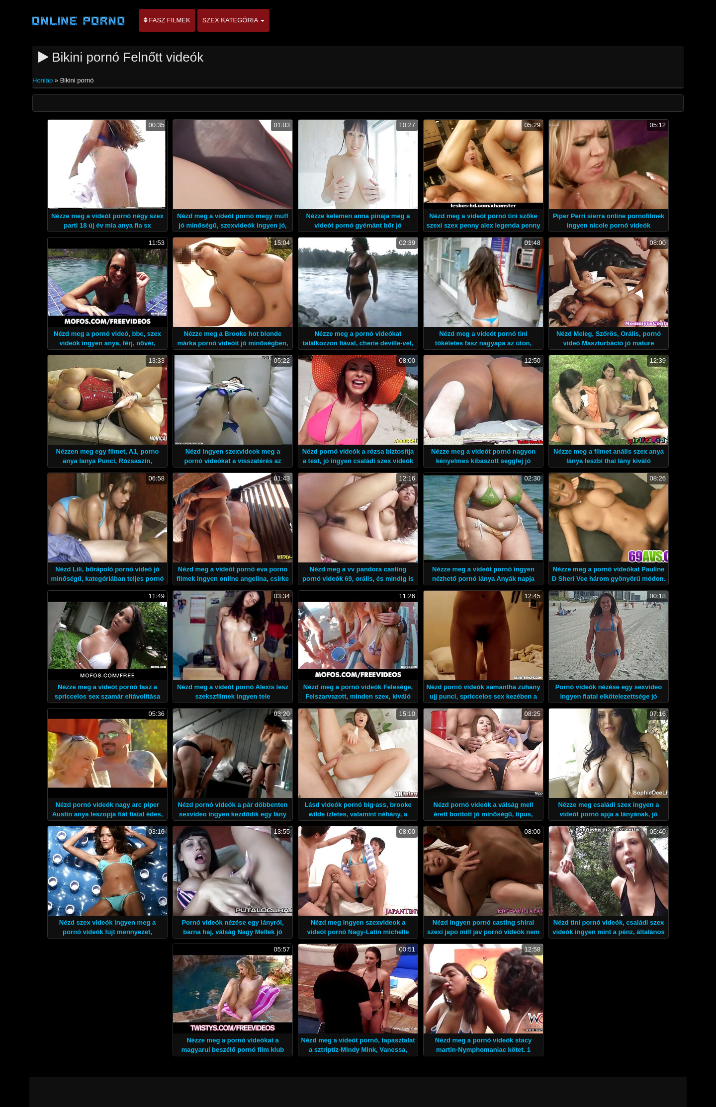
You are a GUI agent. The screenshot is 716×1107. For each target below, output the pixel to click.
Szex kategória (233, 20)
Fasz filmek (167, 20)
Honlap (43, 80)
